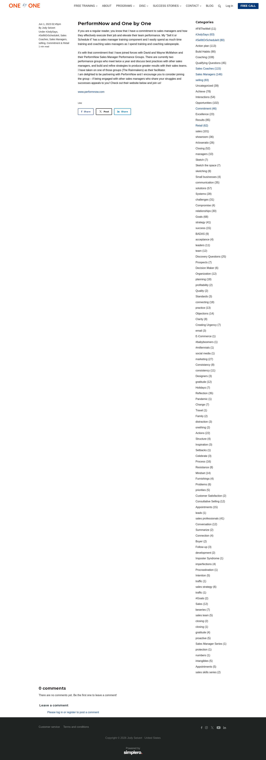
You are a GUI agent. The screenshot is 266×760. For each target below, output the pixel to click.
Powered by (90, 751)
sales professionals (210, 518)
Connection (204, 535)
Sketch (202, 159)
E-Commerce (206, 336)
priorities (203, 490)
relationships (206, 211)
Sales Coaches (208, 68)
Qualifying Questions (211, 63)
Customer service (49, 726)
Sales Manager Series (211, 643)
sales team (204, 615)
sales (202, 131)
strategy (203, 222)
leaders (203, 245)
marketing (204, 359)
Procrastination (207, 569)
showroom (205, 136)
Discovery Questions (211, 256)
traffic (201, 581)
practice (203, 307)
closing (202, 621)
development (205, 552)
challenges (205, 199)
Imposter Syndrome (209, 558)
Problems (203, 484)
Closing (203, 148)
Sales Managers (57, 39)
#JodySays (51, 31)
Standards (204, 296)
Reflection (204, 393)
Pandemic (204, 399)
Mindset (203, 473)
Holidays (203, 387)
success (203, 228)
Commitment (53, 43)
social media (205, 353)
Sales (202, 604)
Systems (204, 193)
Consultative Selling (210, 501)
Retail (66, 43)
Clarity (201, 319)
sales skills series (208, 672)
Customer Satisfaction (211, 495)
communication (208, 182)
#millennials (205, 347)
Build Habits (206, 51)
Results (203, 120)
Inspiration (204, 444)
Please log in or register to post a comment (73, 712)
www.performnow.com (91, 91)
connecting (205, 302)
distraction (204, 421)
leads (201, 512)
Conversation (206, 524)
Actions (203, 433)
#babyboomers (207, 342)
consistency (205, 370)
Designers (204, 376)
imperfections (206, 564)
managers (204, 154)
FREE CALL (248, 5)
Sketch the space (208, 165)
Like (80, 103)
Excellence (205, 114)
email (201, 330)
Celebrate (203, 456)
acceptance (205, 239)
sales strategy (206, 586)
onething (203, 427)
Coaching (205, 57)
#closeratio (205, 142)
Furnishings (205, 478)
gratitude (204, 381)
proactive (203, 638)
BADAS (202, 233)
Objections (205, 313)
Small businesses (208, 176)
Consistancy (205, 364)
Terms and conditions (76, 726)
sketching (203, 171)
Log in (229, 5)
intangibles (204, 660)
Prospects (204, 262)
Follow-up (203, 547)
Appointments (207, 507)
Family (202, 416)
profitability (204, 285)
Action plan (206, 45)
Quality (202, 290)
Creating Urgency (208, 324)
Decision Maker (207, 268)
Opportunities (207, 102)
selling (42, 43)
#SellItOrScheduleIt (49, 35)
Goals (202, 216)
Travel (201, 410)
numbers (203, 655)
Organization (206, 273)
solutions (204, 188)
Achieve (203, 91)
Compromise (205, 205)
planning (203, 279)
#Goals (202, 598)
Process (203, 461)
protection (204, 649)
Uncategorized (207, 85)
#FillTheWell (206, 28)
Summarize (204, 529)
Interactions (205, 97)
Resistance (204, 467)
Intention (203, 575)
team (201, 250)
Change (202, 404)
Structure (203, 438)
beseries (203, 609)
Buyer (201, 541)
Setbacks (203, 450)
